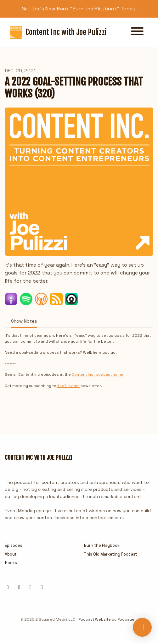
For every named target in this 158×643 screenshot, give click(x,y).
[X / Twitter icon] (8, 587)
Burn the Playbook (102, 545)
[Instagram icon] (30, 587)
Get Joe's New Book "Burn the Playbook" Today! (79, 8)
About (11, 554)
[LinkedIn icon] (19, 587)
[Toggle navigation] (137, 32)
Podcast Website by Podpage (106, 619)
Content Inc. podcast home (97, 374)
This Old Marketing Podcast (110, 554)
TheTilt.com (68, 385)
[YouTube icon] (42, 587)
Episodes (13, 545)
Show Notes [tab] (24, 321)
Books (11, 562)
